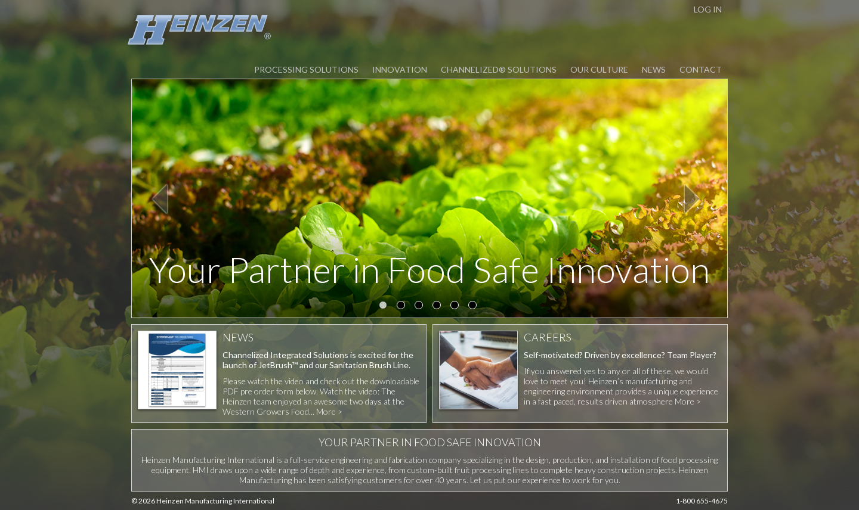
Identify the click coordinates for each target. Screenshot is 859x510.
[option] (429, 198)
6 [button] (474, 307)
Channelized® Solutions (499, 69)
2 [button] (403, 307)
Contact (700, 69)
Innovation (399, 69)
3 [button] (421, 307)
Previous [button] (160, 198)
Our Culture (599, 69)
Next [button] (692, 198)
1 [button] (385, 307)
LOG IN (708, 9)
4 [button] (438, 307)
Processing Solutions (306, 69)
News (654, 69)
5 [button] (456, 307)
